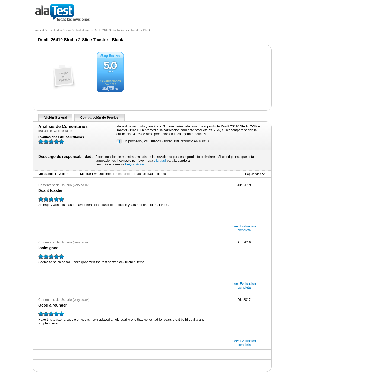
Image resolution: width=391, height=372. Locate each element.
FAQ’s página (135, 164)
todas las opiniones (66, 13)
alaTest (39, 30)
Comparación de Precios (99, 118)
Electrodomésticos (60, 30)
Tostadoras (82, 30)
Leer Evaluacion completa (244, 228)
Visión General (55, 118)
